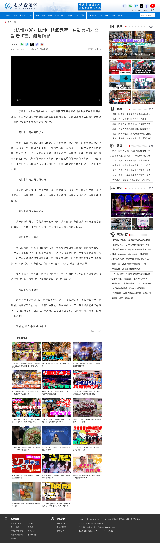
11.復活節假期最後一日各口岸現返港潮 (127, 288)
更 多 (151, 27)
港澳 (15, 15)
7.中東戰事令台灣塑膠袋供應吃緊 (125, 269)
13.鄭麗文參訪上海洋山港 (121, 298)
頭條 (8, 15)
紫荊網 (13, 538)
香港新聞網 (61, 527)
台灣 (30, 15)
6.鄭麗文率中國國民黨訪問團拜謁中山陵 (128, 264)
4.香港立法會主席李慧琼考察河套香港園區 (129, 254)
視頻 (57, 15)
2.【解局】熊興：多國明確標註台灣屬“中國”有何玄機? (134, 245)
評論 (77, 15)
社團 (100, 15)
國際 (44, 15)
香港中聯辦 (15, 527)
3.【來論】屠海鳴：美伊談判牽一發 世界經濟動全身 (133, 249)
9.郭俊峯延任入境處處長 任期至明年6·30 (129, 279)
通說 (83, 15)
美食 (120, 15)
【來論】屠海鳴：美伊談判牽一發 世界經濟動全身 (132, 138)
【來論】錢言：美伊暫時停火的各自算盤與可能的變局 (134, 119)
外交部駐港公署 (17, 531)
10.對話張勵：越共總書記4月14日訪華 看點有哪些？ (133, 283)
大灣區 (23, 15)
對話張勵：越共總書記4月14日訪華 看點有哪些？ (132, 156)
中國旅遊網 (32, 535)
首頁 (10, 22)
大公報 (30, 527)
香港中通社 (61, 523)
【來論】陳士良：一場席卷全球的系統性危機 (130, 124)
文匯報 (30, 523)
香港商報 (31, 531)
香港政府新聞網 (17, 535)
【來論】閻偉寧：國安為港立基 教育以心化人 (130, 114)
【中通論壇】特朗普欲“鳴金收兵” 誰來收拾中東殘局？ (135, 180)
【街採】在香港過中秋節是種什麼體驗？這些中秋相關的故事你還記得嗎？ (26, 366)
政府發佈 (92, 15)
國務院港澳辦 (16, 523)
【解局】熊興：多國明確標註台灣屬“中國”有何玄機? (133, 160)
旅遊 (114, 15)
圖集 (63, 15)
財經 (50, 15)
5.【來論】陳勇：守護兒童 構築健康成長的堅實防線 (133, 259)
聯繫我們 (60, 531)
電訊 (70, 15)
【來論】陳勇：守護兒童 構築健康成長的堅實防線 (132, 134)
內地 (37, 15)
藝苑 (107, 15)
